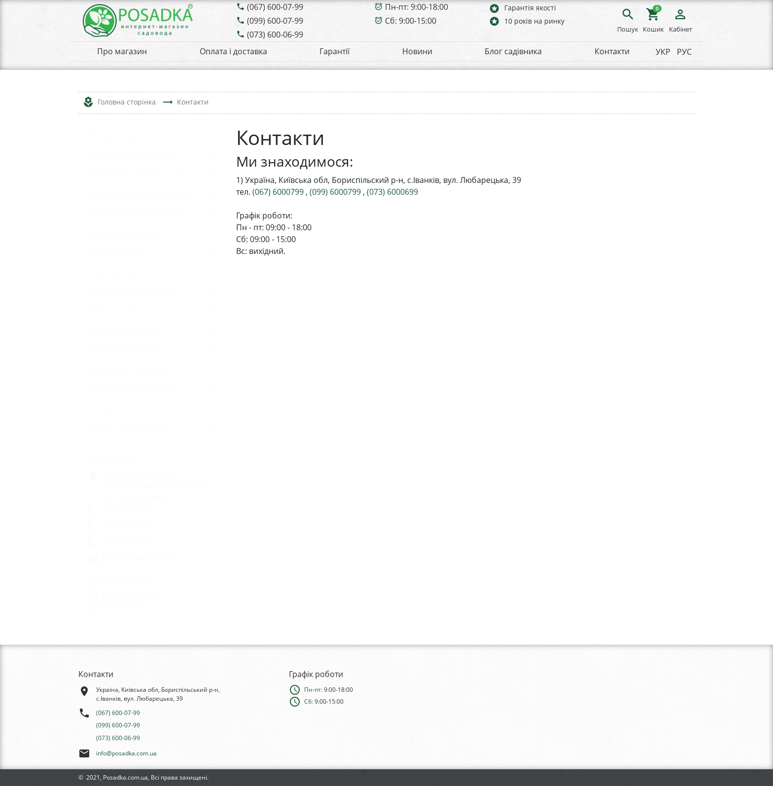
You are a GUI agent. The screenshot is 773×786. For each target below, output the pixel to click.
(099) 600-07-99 (275, 20)
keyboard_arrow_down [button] (211, 136)
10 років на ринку (526, 21)
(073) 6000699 (392, 191)
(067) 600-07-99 (275, 6)
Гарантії (334, 51)
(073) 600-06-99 (275, 34)
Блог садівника (513, 51)
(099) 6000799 (336, 191)
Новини (417, 51)
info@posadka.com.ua (126, 753)
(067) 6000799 (279, 191)
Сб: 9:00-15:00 (410, 20)
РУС (684, 51)
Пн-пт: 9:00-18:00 (416, 6)
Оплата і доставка (233, 51)
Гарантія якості (522, 8)
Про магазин (122, 51)
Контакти (612, 51)
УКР (663, 51)
